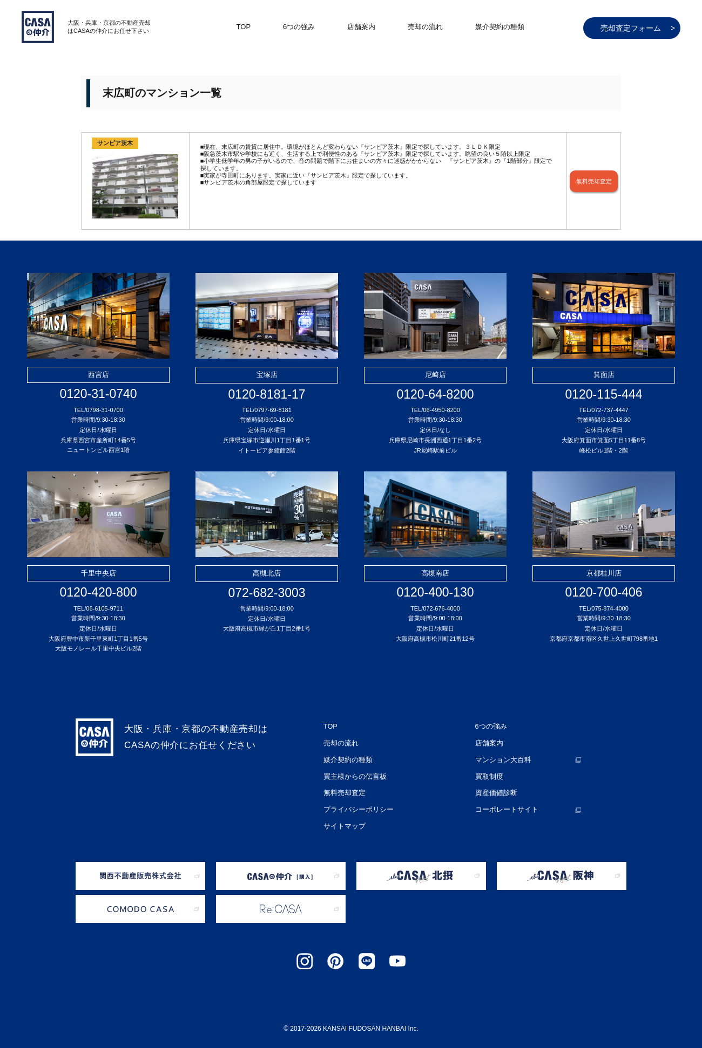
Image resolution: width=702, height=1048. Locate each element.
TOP (244, 27)
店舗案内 (361, 27)
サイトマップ (342, 817)
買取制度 (488, 772)
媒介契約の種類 (499, 27)
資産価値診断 (494, 787)
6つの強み (299, 27)
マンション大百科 (501, 757)
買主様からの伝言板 (352, 772)
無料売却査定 (594, 181)
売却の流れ (425, 27)
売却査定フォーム (637, 28)
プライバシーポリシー (355, 802)
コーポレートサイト (504, 802)
